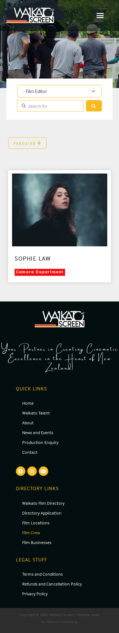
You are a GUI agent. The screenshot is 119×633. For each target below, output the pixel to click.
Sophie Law (32, 258)
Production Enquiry (40, 442)
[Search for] (50, 106)
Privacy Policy (35, 593)
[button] (100, 15)
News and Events (37, 432)
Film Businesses (36, 542)
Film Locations (36, 522)
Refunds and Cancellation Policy (52, 583)
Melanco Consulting (62, 621)
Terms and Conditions (42, 574)
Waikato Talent (36, 412)
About (28, 422)
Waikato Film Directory (43, 503)
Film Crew (31, 532)
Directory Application (42, 513)
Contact (29, 452)
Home (28, 403)
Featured (27, 143)
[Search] (94, 106)
